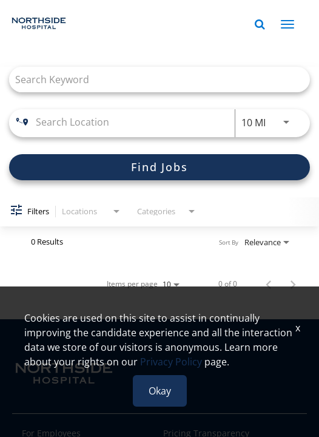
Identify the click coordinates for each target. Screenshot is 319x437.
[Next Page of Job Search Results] (293, 284)
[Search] (159, 167)
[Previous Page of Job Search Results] (269, 284)
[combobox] (153, 79)
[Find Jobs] (159, 167)
